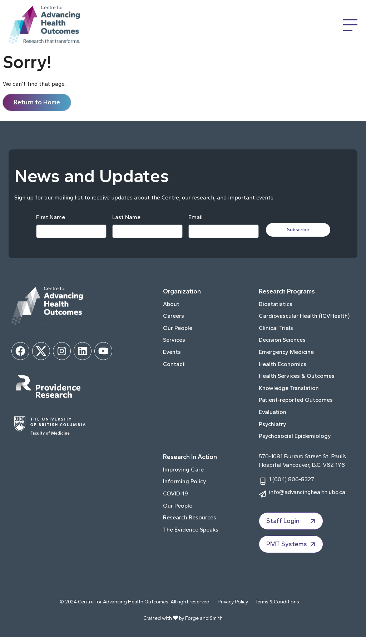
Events (172, 352)
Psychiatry (272, 424)
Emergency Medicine (286, 352)
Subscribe (298, 230)
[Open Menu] (350, 25)
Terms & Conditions (277, 602)
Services (174, 339)
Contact (174, 364)
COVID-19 (175, 493)
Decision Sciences (282, 339)
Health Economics (282, 364)
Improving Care (183, 469)
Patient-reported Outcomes (296, 399)
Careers (173, 315)
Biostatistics (275, 304)
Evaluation (272, 412)
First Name (50, 217)
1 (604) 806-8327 (291, 479)
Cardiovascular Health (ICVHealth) (304, 315)
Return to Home (37, 102)
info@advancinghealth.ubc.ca (307, 492)
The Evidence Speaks (190, 529)
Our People (177, 328)
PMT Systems (291, 544)
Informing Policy (184, 481)
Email (195, 217)
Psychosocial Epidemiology (295, 436)
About (171, 304)
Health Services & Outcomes (297, 375)
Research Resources (189, 517)
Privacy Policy (233, 602)
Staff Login (291, 521)
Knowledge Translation (289, 388)
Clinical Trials (276, 328)
